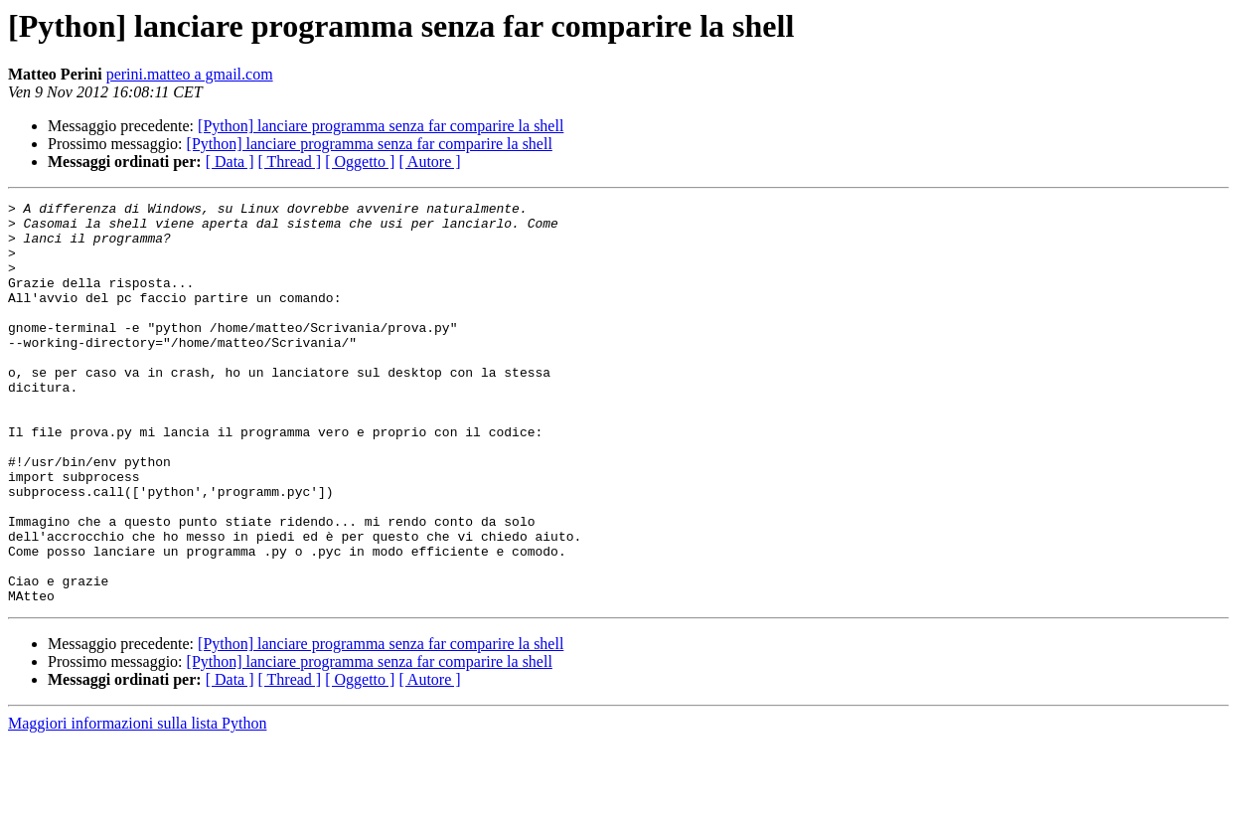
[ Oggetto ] (359, 161)
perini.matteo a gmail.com (189, 74)
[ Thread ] (290, 161)
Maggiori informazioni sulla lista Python (137, 803)
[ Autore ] (429, 161)
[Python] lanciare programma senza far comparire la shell (380, 125)
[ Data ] (230, 161)
